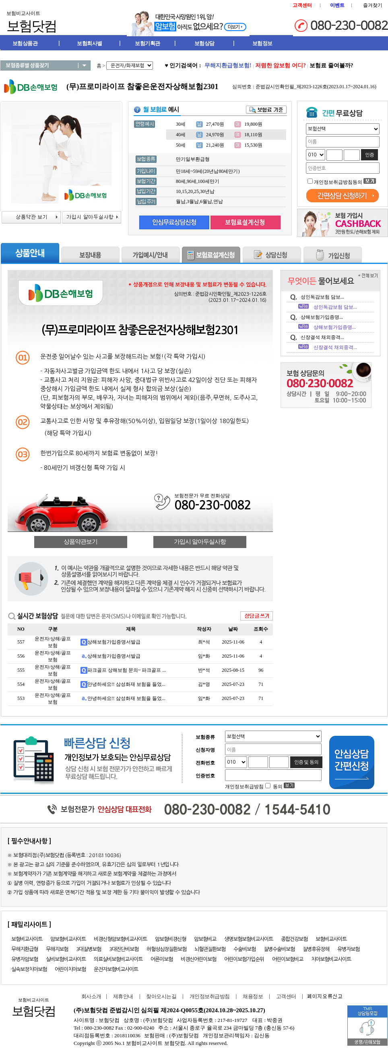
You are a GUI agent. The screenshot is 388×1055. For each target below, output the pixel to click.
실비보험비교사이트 (66, 959)
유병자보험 (348, 949)
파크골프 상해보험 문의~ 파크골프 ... (126, 670)
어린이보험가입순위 (244, 959)
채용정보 (253, 996)
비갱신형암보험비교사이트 (120, 939)
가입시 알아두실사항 (200, 541)
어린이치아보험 (70, 969)
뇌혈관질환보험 (209, 949)
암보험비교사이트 (68, 939)
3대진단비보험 (123, 949)
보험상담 (204, 43)
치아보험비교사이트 (331, 959)
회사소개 (89, 996)
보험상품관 (25, 43)
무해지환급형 (24, 949)
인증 (369, 155)
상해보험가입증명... (322, 317)
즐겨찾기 (372, 5)
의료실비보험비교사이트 (118, 959)
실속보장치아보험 (29, 969)
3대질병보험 (88, 949)
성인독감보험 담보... (322, 297)
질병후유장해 (316, 949)
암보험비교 (205, 939)
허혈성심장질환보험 (166, 949)
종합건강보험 (294, 939)
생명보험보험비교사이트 (248, 939)
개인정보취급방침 (210, 996)
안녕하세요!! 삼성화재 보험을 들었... (126, 684)
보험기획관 (147, 43)
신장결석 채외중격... (322, 337)
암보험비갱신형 (170, 939)
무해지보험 (57, 949)
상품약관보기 (80, 541)
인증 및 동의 (306, 762)
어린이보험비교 (287, 959)
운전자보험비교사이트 (116, 969)
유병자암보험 (24, 959)
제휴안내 (123, 996)
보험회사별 (89, 43)
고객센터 (286, 996)
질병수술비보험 (279, 949)
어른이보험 (162, 959)
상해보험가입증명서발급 (113, 642)
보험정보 (262, 43)
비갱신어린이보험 (198, 959)
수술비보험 (244, 949)
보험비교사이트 (26, 939)
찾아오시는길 (161, 996)
